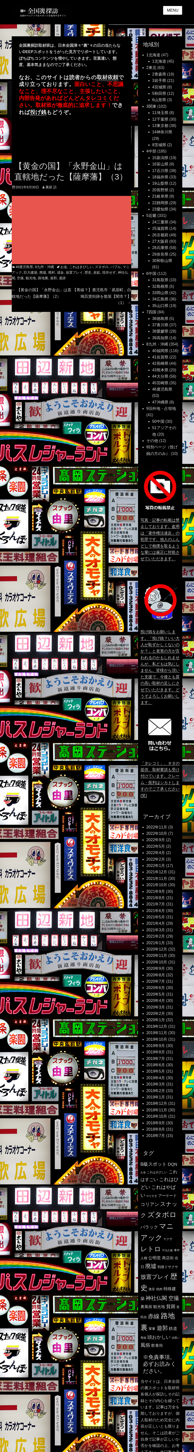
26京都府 (160, 235)
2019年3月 (155, 1084)
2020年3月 (155, 1007)
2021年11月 (156, 878)
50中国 (158, 421)
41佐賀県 (160, 357)
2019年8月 (155, 1052)
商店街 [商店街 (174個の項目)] (168, 1258)
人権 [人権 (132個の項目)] (143, 1258)
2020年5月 (155, 994)
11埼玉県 (160, 113)
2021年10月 (156, 885)
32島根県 (160, 286)
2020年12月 (156, 949)
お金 (63, 267)
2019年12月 (156, 1026)
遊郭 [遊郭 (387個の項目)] (162, 1328)
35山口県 (160, 306)
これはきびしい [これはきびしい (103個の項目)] (157, 1172)
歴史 (88, 272)
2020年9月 (155, 968)
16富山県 (160, 164)
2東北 (151, 68)
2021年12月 (156, 872)
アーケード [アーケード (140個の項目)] (167, 1196)
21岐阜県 (160, 196)
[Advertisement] (89, 230)
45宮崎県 (160, 383)
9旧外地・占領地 (161, 408)
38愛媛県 (160, 331)
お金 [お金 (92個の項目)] (143, 1172)
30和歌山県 (162, 261)
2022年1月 (155, 866)
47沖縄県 (160, 402)
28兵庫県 (160, 248)
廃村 (51, 272)
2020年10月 (156, 962)
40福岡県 (160, 351)
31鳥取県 (160, 280)
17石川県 (160, 171)
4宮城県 (159, 87)
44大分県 (160, 376)
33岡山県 (160, 293)
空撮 (20, 278)
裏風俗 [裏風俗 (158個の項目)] (146, 1307)
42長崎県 (160, 363)
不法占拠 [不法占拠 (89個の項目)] (167, 1250)
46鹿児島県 (24, 267)
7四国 (151, 312)
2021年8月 (155, 898)
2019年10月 (156, 1039)
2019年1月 (155, 1097)
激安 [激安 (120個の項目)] (152, 1289)
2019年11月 (156, 1033)
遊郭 (53, 278)
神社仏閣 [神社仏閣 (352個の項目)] (156, 1298)
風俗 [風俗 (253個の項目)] (145, 1345)
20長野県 (160, 190)
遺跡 (62, 278)
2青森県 (159, 74)
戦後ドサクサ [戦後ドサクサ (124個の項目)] (168, 1267)
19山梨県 (160, 183)
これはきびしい (81, 267)
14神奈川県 (162, 132)
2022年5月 (155, 846)
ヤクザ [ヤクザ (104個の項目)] (167, 1239)
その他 (152, 441)
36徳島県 (160, 319)
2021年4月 (155, 923)
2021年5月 (155, 917)
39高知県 (160, 338)
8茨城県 (159, 145)
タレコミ (96, 98)
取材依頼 (107, 77)
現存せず (109, 272)
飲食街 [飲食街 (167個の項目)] (157, 1345)
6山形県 (159, 100)
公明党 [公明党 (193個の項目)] (154, 1257)
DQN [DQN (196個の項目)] (172, 1164)
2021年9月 (155, 891)
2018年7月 (155, 1136)
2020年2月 (155, 1013)
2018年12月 (156, 1103)
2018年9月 (155, 1123)
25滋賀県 (160, 228)
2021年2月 (155, 936)
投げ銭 (38, 112)
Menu (172, 10)
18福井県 (160, 177)
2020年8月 (155, 975)
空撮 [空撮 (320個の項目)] (173, 1298)
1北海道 (153, 55)
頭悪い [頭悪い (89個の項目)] (176, 1337)
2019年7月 (155, 1059)
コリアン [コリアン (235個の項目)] (149, 1204)
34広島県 (160, 299)
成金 (60, 272)
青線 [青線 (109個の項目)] (143, 1337)
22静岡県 (160, 203)
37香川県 (160, 325)
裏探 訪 (51, 187)
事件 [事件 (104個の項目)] (177, 1250)
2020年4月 (155, 1001)
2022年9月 (155, 840)
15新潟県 (160, 158)
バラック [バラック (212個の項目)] (149, 1227)
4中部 (151, 151)
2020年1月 (155, 1020)
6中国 (151, 273)
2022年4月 (155, 853)
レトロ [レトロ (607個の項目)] (150, 1249)
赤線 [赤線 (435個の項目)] (154, 1316)
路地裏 (43, 278)
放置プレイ (74, 272)
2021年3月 (155, 930)
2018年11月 (156, 1110)
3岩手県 (159, 80)
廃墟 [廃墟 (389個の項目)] (150, 1266)
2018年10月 (156, 1116)
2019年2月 (155, 1091)
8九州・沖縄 (44, 267)
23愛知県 (160, 209)
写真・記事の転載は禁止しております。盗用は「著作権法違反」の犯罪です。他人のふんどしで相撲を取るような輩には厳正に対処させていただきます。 (160, 539)
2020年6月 (155, 988)
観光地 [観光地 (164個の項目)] (159, 1307)
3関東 (151, 106)
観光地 (31, 278)
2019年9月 (155, 1046)
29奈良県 (160, 254)
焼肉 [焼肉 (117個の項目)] (159, 1289)
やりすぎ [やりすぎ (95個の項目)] (151, 1195)
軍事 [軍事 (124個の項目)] (152, 1329)
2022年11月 (156, 827)
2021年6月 (155, 911)
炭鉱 (96, 272)
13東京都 (160, 126)
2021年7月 (155, 904)
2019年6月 (155, 1065)
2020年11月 (156, 955)
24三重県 (160, 222)
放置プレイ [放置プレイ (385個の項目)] (154, 1277)
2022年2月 (155, 859)
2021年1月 (155, 943)
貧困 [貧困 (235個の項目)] (170, 1306)
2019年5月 (155, 1071)
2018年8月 (155, 1129)
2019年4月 (155, 1078)
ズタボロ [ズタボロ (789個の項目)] (162, 1215)
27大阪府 (160, 241)
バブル (115, 267)
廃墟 (42, 272)
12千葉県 (160, 119)
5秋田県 (159, 93)
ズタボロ (101, 267)
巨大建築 (30, 272)
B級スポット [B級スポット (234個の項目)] (153, 1164)
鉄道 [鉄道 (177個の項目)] (173, 1328)
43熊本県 (160, 370)
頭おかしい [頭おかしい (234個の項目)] (159, 1337)
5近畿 (151, 215)
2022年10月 (156, 833)
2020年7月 (155, 981)
